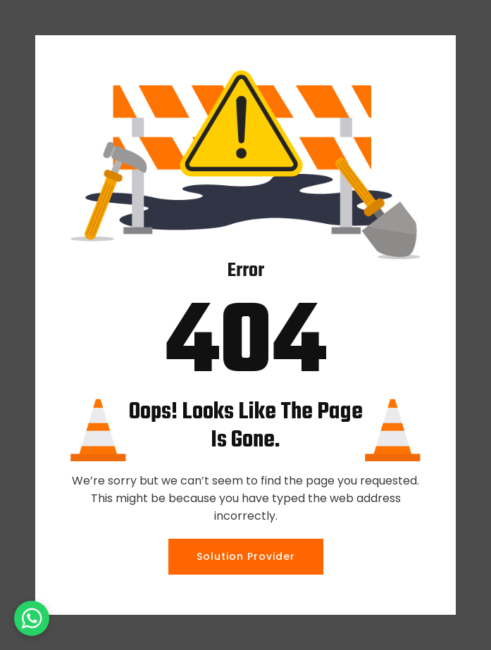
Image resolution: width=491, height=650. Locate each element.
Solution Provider (246, 556)
